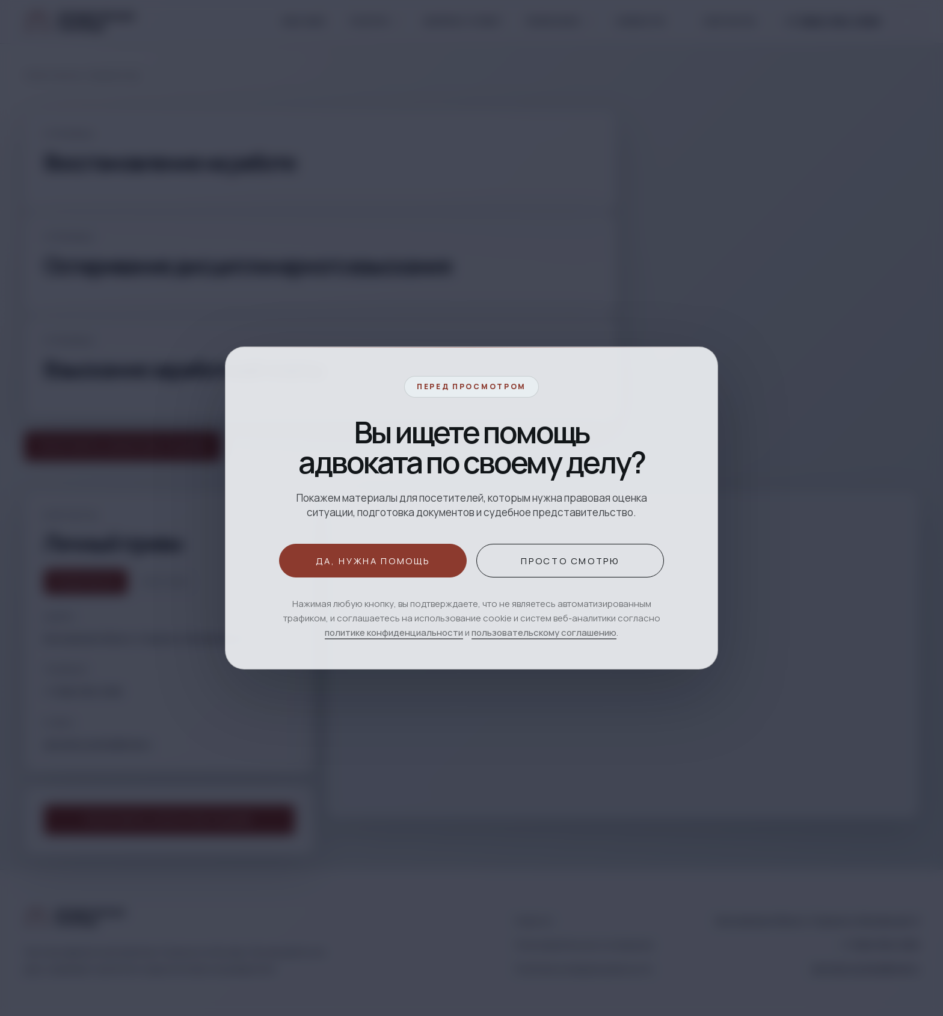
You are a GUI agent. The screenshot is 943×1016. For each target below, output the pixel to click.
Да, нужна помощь (373, 561)
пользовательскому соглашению (544, 632)
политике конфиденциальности (394, 632)
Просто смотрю (570, 561)
